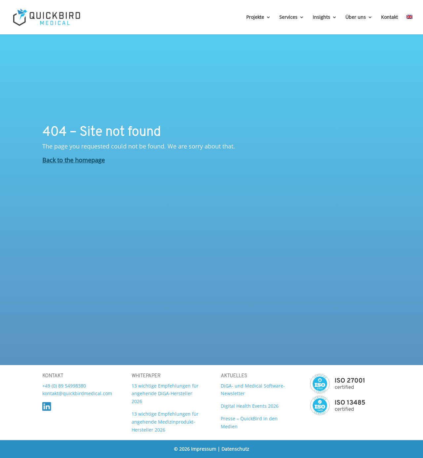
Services (288, 17)
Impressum (204, 449)
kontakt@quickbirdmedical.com (77, 393)
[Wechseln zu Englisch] (409, 24)
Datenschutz (235, 449)
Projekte (255, 17)
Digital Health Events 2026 (250, 406)
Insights (321, 17)
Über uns (355, 17)
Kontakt (389, 17)
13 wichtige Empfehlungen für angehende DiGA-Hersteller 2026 (165, 394)
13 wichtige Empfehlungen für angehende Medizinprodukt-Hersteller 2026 (165, 422)
